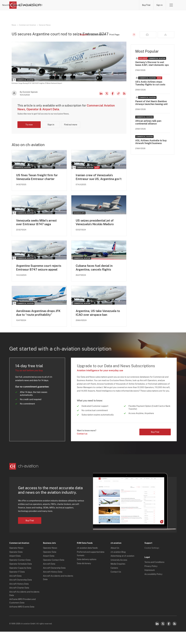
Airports (113, 5)
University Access (119, 563)
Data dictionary (84, 567)
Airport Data (15, 559)
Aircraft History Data (19, 587)
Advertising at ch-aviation (122, 559)
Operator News (16, 551)
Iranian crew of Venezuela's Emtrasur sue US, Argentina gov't (98, 180)
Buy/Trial (146, 5)
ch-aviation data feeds (87, 551)
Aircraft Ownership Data (20, 583)
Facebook (112, 96)
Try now (29, 128)
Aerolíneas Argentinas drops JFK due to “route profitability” (38, 316)
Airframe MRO (129, 5)
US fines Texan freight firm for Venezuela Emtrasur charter (37, 180)
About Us (115, 551)
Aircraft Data (15, 579)
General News (45, 25)
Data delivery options (86, 563)
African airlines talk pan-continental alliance (148, 125)
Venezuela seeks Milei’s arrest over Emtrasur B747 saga (36, 225)
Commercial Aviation (27, 25)
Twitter (163, 627)
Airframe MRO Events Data (21, 610)
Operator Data (16, 555)
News (59, 5)
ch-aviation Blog (118, 555)
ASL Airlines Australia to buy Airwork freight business (151, 145)
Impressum (149, 573)
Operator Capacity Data (20, 571)
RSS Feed (124, 96)
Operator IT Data (17, 575)
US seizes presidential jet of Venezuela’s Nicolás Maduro (95, 225)
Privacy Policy (150, 569)
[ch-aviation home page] (25, 5)
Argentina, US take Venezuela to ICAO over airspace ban (98, 316)
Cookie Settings (151, 551)
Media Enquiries (118, 567)
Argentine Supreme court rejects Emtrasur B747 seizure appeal (38, 270)
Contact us (82, 437)
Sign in (159, 5)
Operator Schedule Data (20, 567)
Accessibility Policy (153, 577)
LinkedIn (101, 96)
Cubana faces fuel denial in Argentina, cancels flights (94, 270)
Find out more (70, 128)
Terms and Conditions (154, 565)
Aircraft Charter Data (19, 591)
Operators (73, 5)
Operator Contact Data (20, 563)
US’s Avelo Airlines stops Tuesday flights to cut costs (150, 86)
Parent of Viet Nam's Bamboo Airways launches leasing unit (151, 106)
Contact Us (116, 575)
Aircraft (100, 5)
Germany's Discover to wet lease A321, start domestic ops (152, 66)
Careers (114, 571)
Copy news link (118, 96)
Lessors (87, 5)
